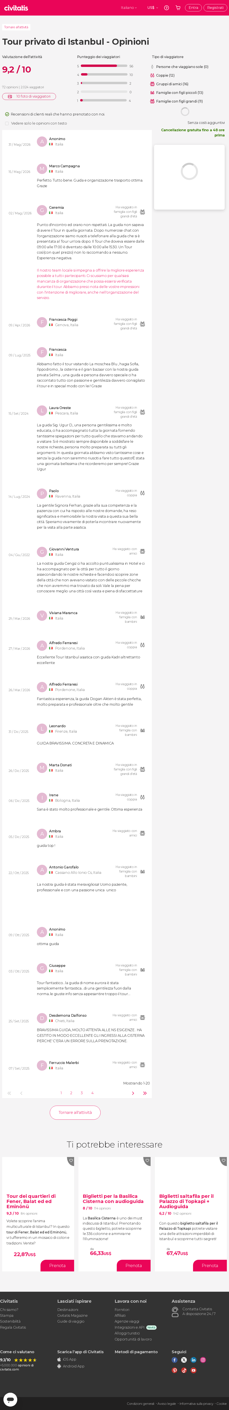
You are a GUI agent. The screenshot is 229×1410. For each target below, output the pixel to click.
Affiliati (120, 1316)
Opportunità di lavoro (133, 1339)
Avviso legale (166, 1404)
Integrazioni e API (130, 1327)
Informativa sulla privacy (196, 1404)
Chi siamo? (9, 1310)
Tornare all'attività (16, 27)
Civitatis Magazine (72, 1316)
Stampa (7, 1316)
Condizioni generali (140, 1404)
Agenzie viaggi (127, 1321)
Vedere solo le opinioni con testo (39, 123)
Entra (193, 8)
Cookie (222, 1404)
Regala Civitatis (13, 1327)
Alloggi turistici (127, 1333)
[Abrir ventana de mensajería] (10, 1400)
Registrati (215, 8)
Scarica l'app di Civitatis (80, 1352)
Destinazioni (67, 1310)
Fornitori (122, 1310)
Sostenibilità (10, 1321)
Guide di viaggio (70, 1321)
